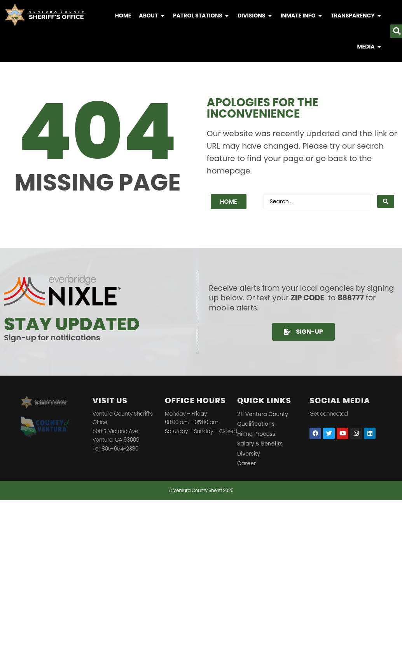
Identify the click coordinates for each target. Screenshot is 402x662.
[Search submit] (385, 201)
